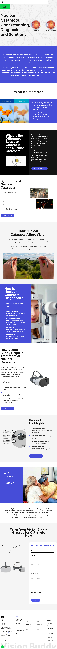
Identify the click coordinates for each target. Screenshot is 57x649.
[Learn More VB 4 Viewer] (7, 215)
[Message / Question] (42, 582)
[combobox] (42, 569)
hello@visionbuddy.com (20, 630)
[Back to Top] (2, 646)
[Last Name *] (42, 555)
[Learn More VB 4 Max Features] (39, 168)
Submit (35, 600)
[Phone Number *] (42, 564)
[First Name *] (42, 551)
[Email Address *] (42, 560)
